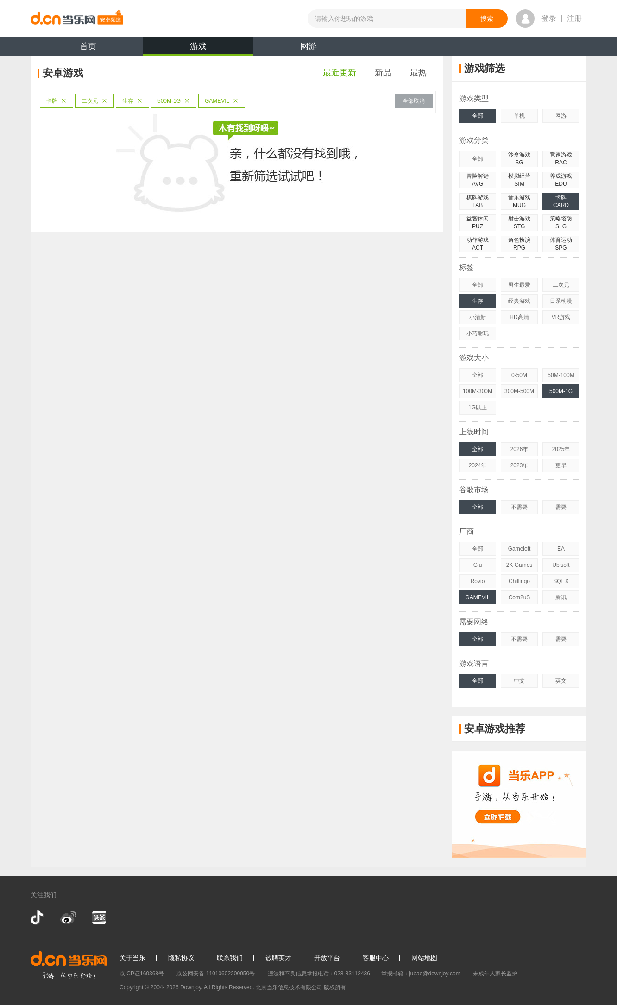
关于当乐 (132, 957)
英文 (561, 681)
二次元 (94, 101)
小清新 (477, 317)
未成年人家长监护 (495, 973)
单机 (519, 116)
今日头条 (98, 917)
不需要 (519, 507)
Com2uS (519, 597)
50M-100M (561, 375)
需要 (561, 507)
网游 (308, 46)
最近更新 (339, 72)
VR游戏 (561, 317)
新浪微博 (68, 917)
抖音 (38, 917)
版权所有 (335, 987)
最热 (418, 72)
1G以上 (477, 407)
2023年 (519, 465)
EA (561, 549)
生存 (132, 101)
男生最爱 (519, 285)
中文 (519, 681)
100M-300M (477, 391)
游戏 (198, 49)
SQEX (560, 581)
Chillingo (519, 581)
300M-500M (519, 391)
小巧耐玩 (477, 333)
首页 (88, 46)
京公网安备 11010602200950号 (215, 973)
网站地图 (424, 957)
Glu (477, 565)
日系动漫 (561, 301)
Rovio (478, 581)
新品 (383, 72)
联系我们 (230, 957)
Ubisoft (560, 565)
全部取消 (414, 101)
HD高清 (519, 317)
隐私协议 (181, 957)
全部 (477, 116)
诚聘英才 (278, 957)
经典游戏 (519, 301)
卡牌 (56, 101)
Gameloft (519, 549)
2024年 (478, 465)
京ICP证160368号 (142, 973)
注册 (574, 18)
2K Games (519, 565)
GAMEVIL (222, 101)
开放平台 (327, 957)
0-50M (519, 375)
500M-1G (173, 101)
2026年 (519, 449)
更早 (561, 465)
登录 (548, 18)
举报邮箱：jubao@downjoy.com (420, 973)
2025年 (561, 449)
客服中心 (376, 957)
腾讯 (561, 597)
